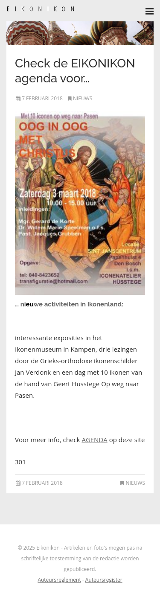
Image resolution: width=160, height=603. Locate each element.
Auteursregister (103, 579)
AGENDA (94, 439)
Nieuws (82, 98)
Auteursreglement (59, 579)
